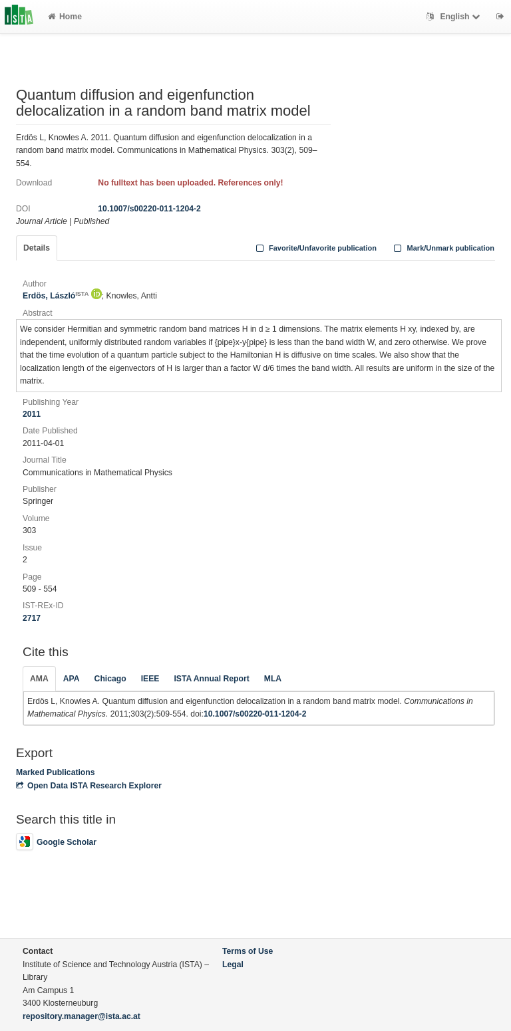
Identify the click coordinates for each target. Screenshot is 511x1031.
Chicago (110, 678)
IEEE (150, 678)
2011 (32, 414)
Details (36, 248)
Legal (233, 964)
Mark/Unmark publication (442, 248)
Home (65, 16)
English (454, 16)
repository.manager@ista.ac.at (81, 1016)
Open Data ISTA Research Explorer (89, 785)
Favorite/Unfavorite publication (315, 248)
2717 (32, 618)
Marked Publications (55, 772)
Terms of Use (247, 951)
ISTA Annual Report (211, 678)
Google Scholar (56, 842)
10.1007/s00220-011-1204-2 (149, 208)
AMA (39, 678)
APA (71, 678)
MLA (272, 678)
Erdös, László (55, 295)
